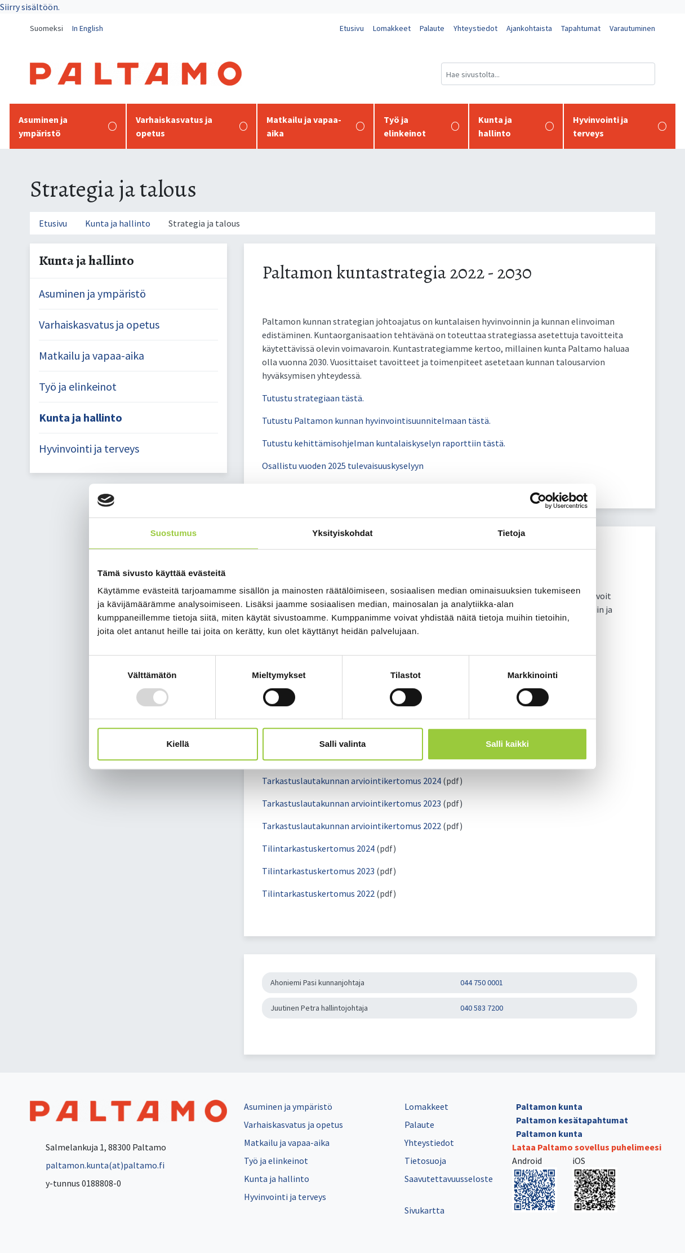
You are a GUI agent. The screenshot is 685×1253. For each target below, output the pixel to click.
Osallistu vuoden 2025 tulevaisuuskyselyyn (343, 465)
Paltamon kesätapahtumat (572, 1120)
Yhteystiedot (475, 28)
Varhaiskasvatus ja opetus (191, 126)
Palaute (432, 28)
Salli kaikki (507, 744)
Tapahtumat (581, 28)
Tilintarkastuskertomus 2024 (318, 848)
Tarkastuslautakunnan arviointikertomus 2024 (351, 780)
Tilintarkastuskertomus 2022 (319, 893)
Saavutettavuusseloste (448, 1178)
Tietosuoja (425, 1160)
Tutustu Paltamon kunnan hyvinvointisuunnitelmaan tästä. (376, 420)
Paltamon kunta (549, 1106)
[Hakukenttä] (548, 74)
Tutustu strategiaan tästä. (313, 398)
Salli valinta (342, 744)
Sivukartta (424, 1210)
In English (87, 28)
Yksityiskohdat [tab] (342, 533)
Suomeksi (46, 28)
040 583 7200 (481, 1008)
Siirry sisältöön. (30, 6)
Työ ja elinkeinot (422, 126)
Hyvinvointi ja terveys (619, 126)
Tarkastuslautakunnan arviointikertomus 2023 (351, 803)
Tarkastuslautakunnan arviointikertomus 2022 (352, 825)
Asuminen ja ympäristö (68, 126)
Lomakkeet (392, 28)
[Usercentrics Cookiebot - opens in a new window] (538, 500)
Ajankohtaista (529, 28)
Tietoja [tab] (512, 533)
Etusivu (352, 28)
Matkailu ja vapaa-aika (315, 126)
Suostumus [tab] (173, 533)
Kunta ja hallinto (516, 126)
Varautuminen (632, 28)
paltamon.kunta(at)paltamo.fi (97, 1165)
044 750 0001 (481, 982)
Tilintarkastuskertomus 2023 (318, 870)
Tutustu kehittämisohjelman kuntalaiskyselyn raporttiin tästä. (383, 443)
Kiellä (177, 744)
